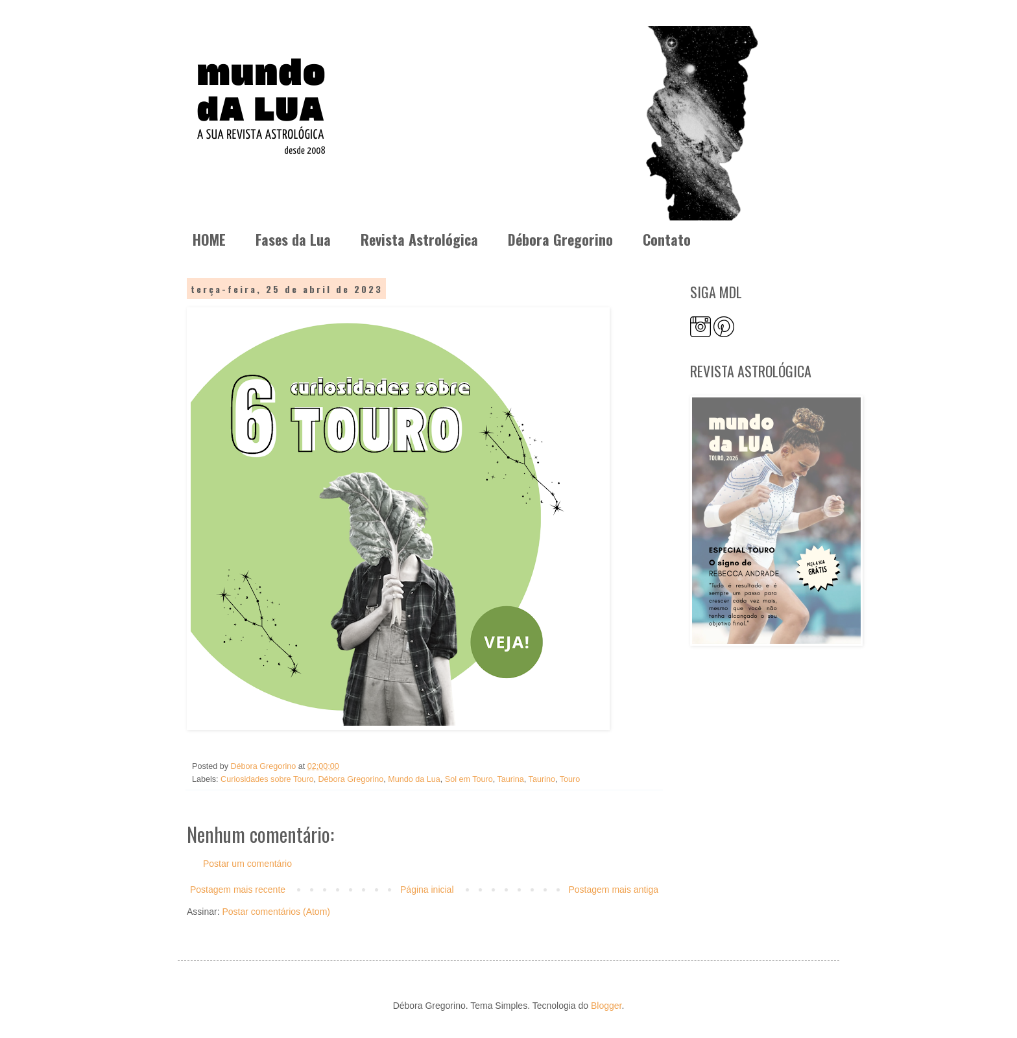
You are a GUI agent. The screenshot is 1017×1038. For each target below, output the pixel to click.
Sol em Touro (469, 779)
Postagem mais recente (237, 889)
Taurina (510, 779)
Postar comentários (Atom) (276, 911)
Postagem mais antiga (613, 889)
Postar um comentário (247, 863)
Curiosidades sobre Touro (267, 779)
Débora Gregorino (560, 239)
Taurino (542, 779)
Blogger (606, 1005)
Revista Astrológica (419, 239)
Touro (570, 779)
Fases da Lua (293, 239)
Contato (667, 239)
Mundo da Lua (414, 779)
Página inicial (427, 889)
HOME (209, 239)
